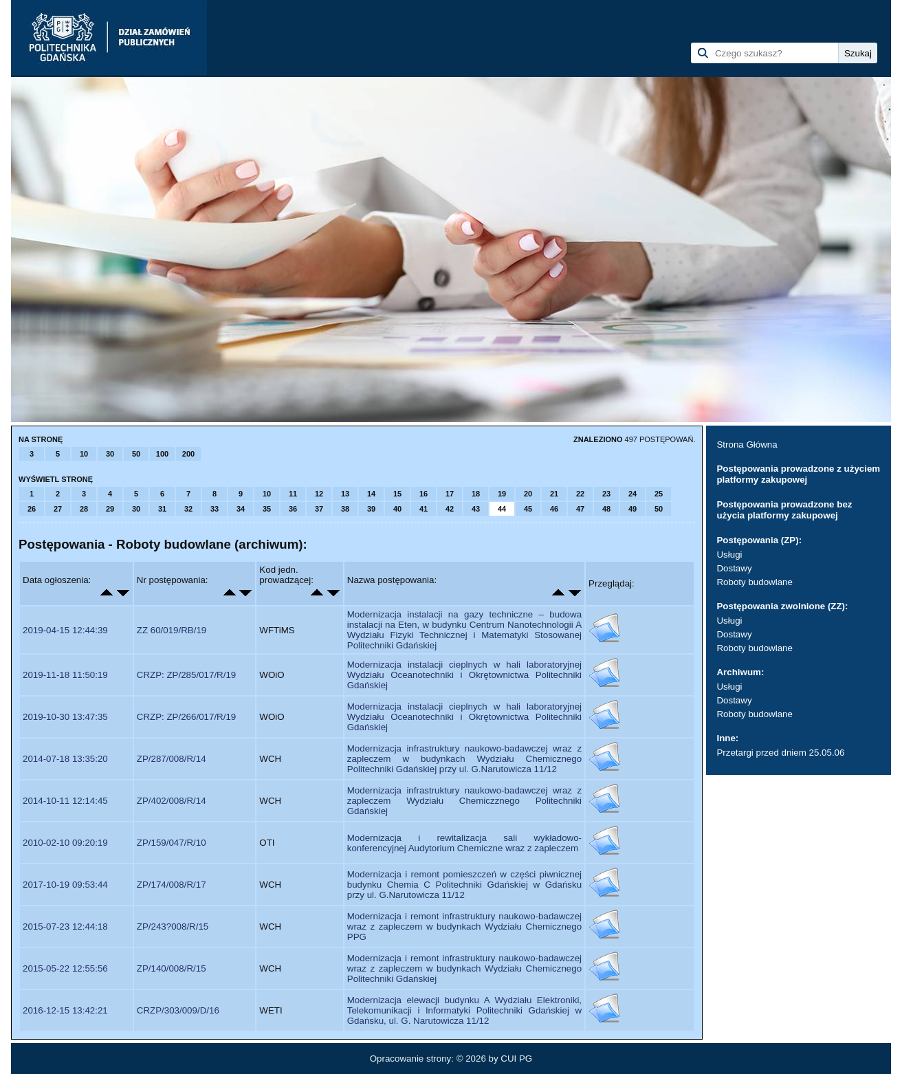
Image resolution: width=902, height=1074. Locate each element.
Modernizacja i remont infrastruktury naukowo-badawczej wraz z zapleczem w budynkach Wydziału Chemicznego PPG (464, 926)
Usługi (729, 554)
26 (32, 509)
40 (397, 509)
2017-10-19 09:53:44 (65, 884)
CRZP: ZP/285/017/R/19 (186, 675)
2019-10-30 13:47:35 (65, 717)
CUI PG (516, 1058)
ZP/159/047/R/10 (171, 842)
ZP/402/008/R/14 (171, 801)
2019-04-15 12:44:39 (65, 630)
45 (528, 509)
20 (528, 494)
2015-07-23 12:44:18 (65, 926)
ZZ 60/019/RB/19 (172, 630)
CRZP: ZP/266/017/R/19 (186, 717)
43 (476, 509)
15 (397, 494)
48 (606, 509)
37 (319, 509)
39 (371, 509)
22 (580, 494)
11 (293, 494)
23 (606, 494)
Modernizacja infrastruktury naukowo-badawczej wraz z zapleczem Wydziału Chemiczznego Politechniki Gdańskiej (464, 800)
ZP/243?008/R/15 (172, 926)
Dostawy (733, 568)
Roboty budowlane (754, 582)
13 (345, 494)
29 (110, 509)
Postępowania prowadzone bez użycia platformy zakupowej (784, 509)
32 (188, 509)
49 (632, 509)
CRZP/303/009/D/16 (178, 1010)
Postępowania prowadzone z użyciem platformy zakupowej (798, 474)
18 (476, 494)
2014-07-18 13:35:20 (65, 759)
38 (345, 509)
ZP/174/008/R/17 (171, 884)
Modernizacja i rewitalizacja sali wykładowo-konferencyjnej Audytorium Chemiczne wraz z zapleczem (464, 843)
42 (450, 509)
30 (110, 454)
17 (450, 494)
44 (502, 509)
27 (58, 509)
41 (423, 509)
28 (84, 509)
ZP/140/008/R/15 (171, 968)
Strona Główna (746, 444)
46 (554, 509)
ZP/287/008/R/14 (171, 759)
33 (214, 509)
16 (423, 494)
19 (502, 494)
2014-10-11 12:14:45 (65, 801)
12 (319, 494)
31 (162, 509)
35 (267, 509)
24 (632, 494)
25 (658, 494)
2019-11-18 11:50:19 (65, 675)
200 (188, 454)
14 (371, 494)
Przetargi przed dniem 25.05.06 (780, 752)
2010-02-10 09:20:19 (65, 842)
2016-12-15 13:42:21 (65, 1010)
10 (84, 454)
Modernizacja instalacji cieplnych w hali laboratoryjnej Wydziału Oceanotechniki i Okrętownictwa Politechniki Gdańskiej (464, 674)
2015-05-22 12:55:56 (65, 968)
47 (580, 509)
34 (240, 509)
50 (136, 454)
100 (162, 454)
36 (293, 509)
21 (554, 494)
